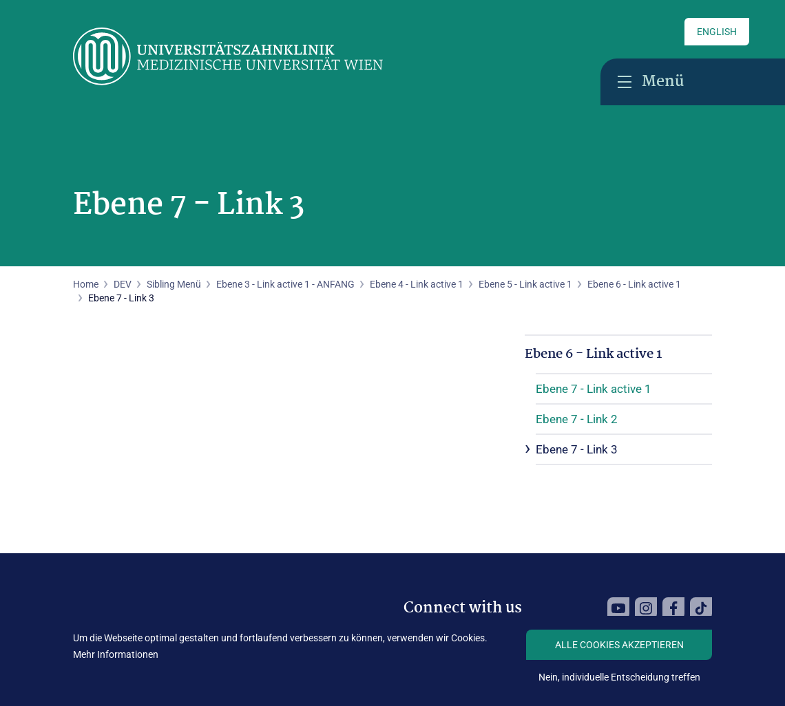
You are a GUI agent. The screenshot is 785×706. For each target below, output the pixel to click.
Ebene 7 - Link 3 (577, 449)
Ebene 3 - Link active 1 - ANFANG (285, 284)
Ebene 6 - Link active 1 (634, 284)
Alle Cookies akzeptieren (619, 644)
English (717, 31)
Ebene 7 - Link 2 (577, 419)
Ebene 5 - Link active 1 (525, 284)
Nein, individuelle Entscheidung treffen (619, 677)
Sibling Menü (174, 284)
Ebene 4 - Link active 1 (416, 284)
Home (85, 284)
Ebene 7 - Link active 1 (593, 389)
